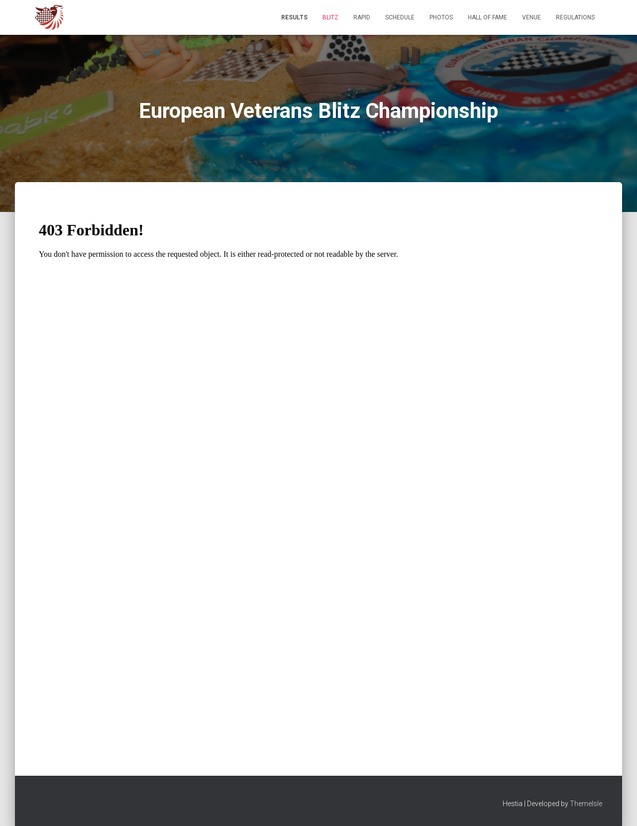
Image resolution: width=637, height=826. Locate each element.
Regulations (575, 17)
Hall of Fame (487, 17)
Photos (441, 17)
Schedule (400, 17)
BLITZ (330, 17)
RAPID (361, 17)
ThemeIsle (586, 804)
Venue (531, 17)
